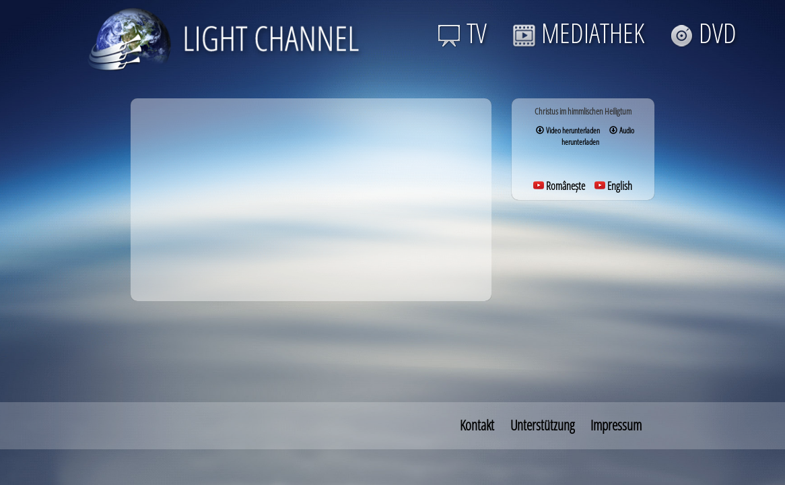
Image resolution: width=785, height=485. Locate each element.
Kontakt (477, 425)
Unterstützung (542, 425)
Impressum (616, 425)
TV (462, 32)
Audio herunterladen (597, 136)
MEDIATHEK (578, 32)
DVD (703, 32)
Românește (559, 186)
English (613, 186)
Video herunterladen (568, 130)
